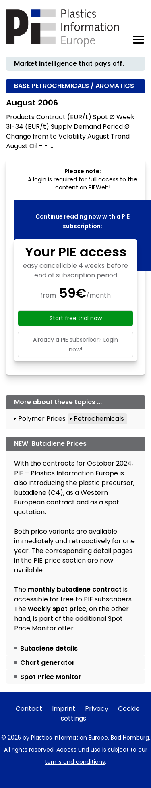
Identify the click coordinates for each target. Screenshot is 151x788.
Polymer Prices (42, 418)
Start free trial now (76, 318)
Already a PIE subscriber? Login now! (75, 344)
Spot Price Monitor (50, 676)
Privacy (96, 708)
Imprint (63, 708)
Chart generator (47, 662)
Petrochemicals (99, 418)
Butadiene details (49, 648)
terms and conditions (75, 762)
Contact (29, 708)
